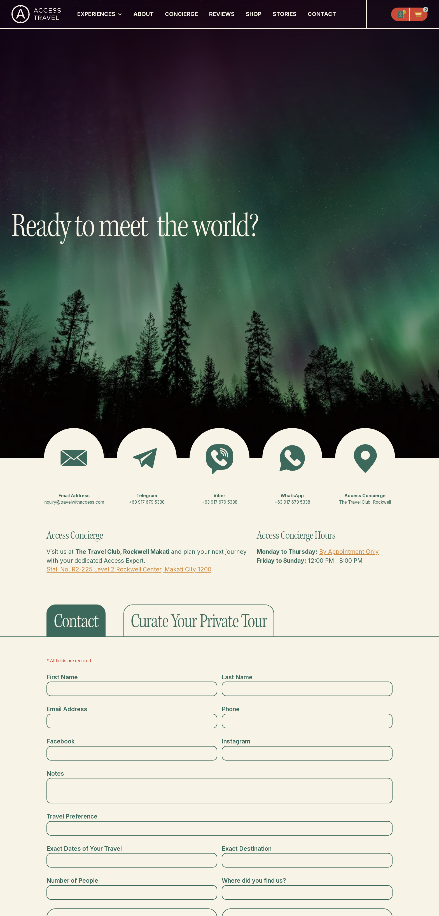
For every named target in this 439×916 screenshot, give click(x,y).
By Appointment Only (349, 551)
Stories (284, 14)
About (143, 14)
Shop (253, 14)
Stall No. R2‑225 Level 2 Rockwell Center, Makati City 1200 (128, 569)
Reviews (222, 14)
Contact (322, 14)
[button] (100, 14)
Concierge (181, 14)
